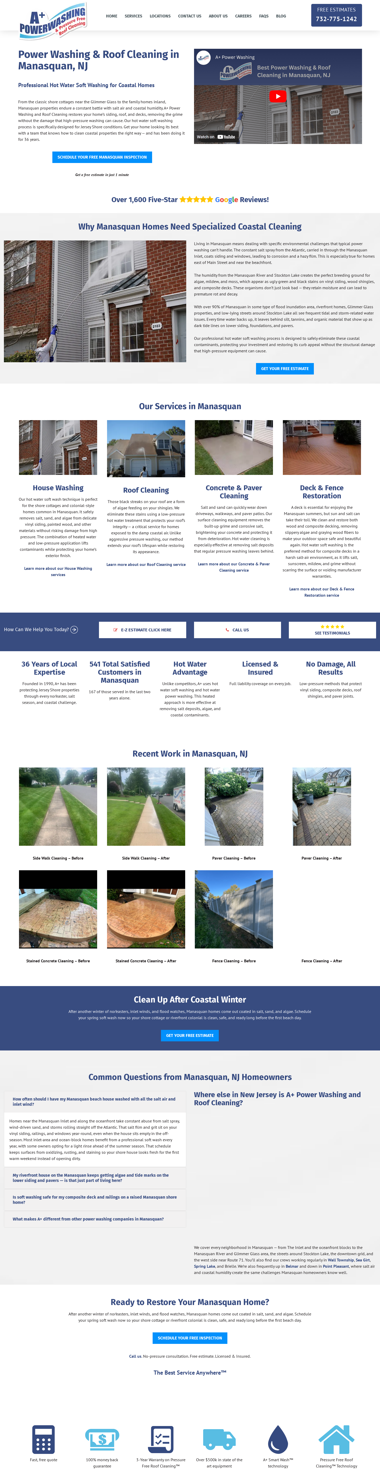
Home (111, 16)
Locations (160, 16)
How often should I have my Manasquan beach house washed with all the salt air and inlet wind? (94, 1102)
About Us (218, 16)
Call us (135, 1356)
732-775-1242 (336, 14)
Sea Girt (363, 1259)
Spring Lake (204, 1266)
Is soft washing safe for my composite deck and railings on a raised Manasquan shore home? (95, 1200)
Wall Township (341, 1259)
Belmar (292, 1266)
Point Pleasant (336, 1266)
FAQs (264, 16)
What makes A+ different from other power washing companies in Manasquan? (88, 1219)
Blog (281, 16)
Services (133, 16)
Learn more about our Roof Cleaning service (146, 564)
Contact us (189, 16)
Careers (243, 16)
